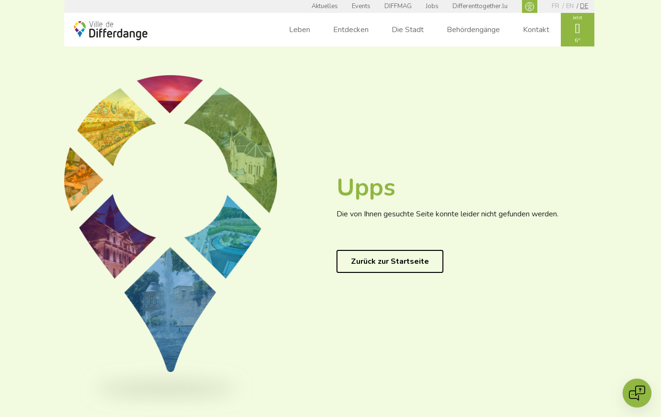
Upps (365, 187)
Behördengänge (473, 29)
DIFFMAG (398, 6)
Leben (299, 29)
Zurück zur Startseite (390, 261)
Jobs (432, 6)
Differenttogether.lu (480, 6)
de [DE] (584, 6)
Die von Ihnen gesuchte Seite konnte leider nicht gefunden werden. (447, 214)
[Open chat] (637, 393)
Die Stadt (408, 29)
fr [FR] (555, 6)
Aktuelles (325, 6)
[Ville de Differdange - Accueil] (111, 30)
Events (361, 6)
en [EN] (570, 6)
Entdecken (351, 29)
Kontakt (536, 29)
